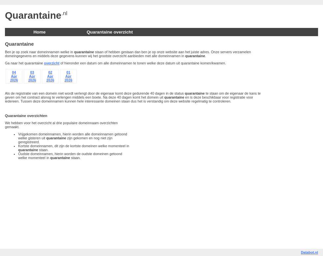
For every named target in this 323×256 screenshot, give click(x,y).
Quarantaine (33, 15)
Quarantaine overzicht (110, 32)
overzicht (52, 63)
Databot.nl (309, 252)
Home (39, 32)
